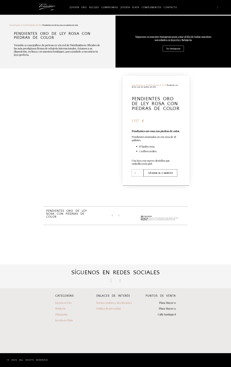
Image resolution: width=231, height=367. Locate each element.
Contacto (170, 7)
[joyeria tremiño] (157, 334)
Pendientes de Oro (34, 25)
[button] (112, 215)
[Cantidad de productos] (137, 173)
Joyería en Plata (64, 320)
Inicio (11, 25)
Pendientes (162, 218)
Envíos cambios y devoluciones (114, 302)
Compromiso (109, 7)
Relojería (60, 308)
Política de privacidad (108, 308)
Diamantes (61, 314)
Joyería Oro (78, 7)
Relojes (94, 7)
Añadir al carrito (160, 172)
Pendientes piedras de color (166, 220)
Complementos (151, 7)
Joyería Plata (130, 7)
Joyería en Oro (20, 25)
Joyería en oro (152, 220)
